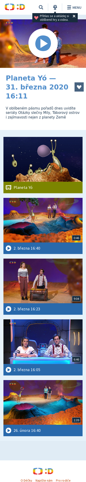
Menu (73, 7)
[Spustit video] (43, 43)
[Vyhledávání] (41, 7)
